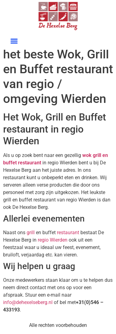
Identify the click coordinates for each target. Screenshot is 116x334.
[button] (14, 41)
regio (43, 240)
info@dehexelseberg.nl (28, 302)
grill (31, 232)
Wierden (58, 240)
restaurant (29, 163)
